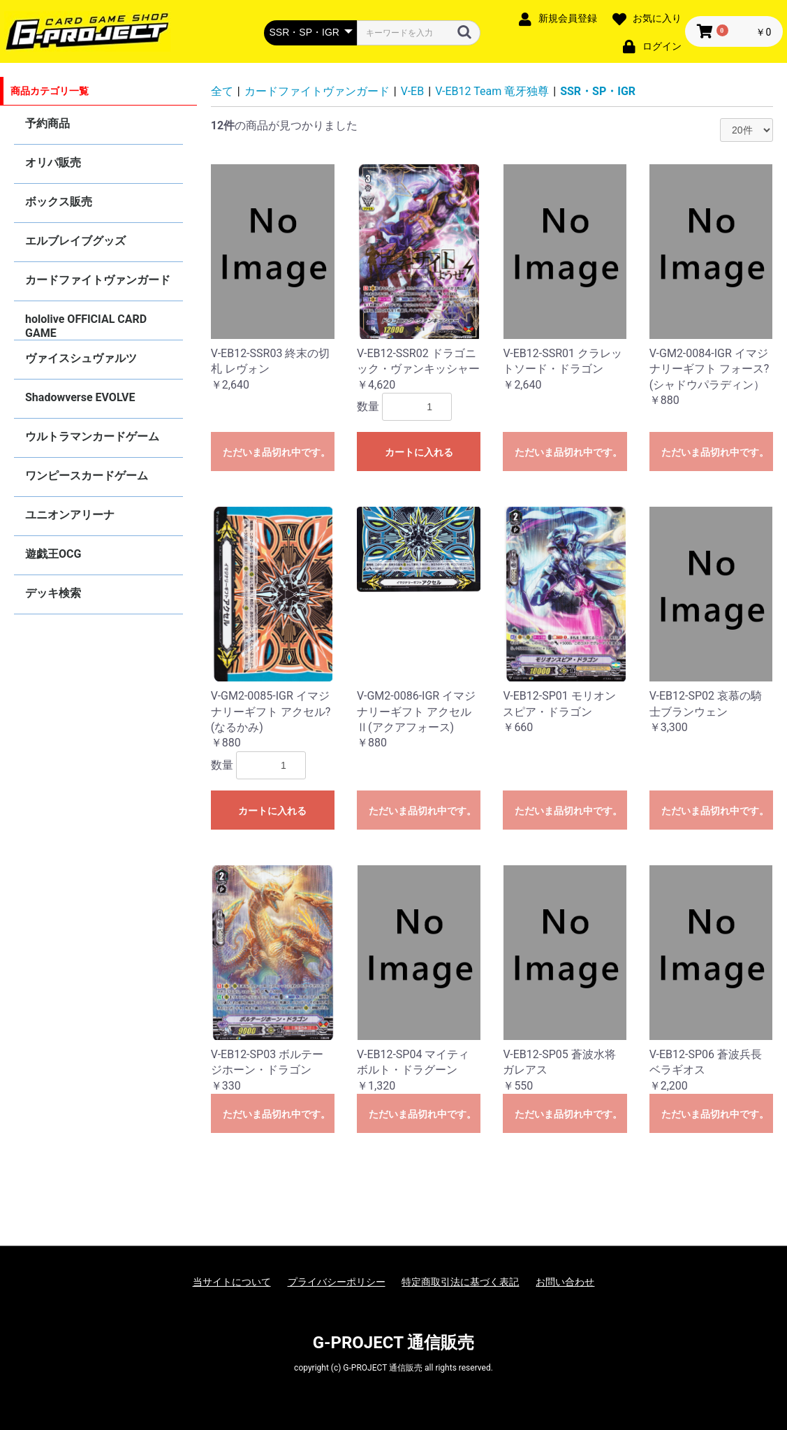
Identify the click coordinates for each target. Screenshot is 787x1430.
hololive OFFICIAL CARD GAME (86, 326)
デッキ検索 (53, 593)
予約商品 (47, 123)
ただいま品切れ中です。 (276, 452)
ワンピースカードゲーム (86, 475)
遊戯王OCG (53, 554)
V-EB (412, 91)
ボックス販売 (58, 201)
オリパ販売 (53, 162)
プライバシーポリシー (336, 1281)
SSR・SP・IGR (597, 91)
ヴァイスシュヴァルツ (81, 358)
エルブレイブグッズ (75, 240)
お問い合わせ (565, 1281)
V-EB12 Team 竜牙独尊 (492, 91)
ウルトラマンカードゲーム (92, 436)
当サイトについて (232, 1281)
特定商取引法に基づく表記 (460, 1281)
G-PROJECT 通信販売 (394, 1342)
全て (222, 91)
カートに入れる (419, 452)
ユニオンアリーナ (70, 514)
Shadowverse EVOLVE (80, 397)
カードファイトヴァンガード (97, 280)
